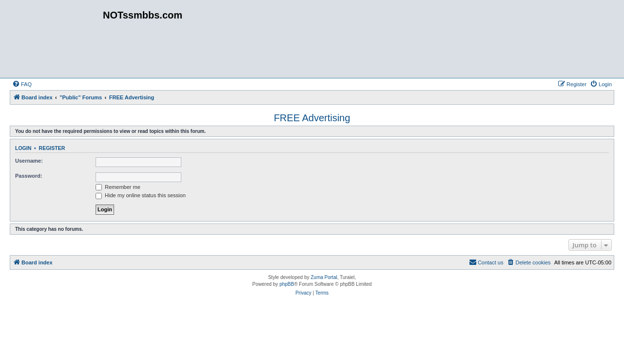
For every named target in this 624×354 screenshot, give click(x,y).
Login (23, 148)
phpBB (286, 284)
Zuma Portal (324, 277)
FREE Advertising (312, 117)
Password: (28, 176)
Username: (29, 161)
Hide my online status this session (141, 195)
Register (52, 148)
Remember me (118, 187)
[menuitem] (22, 84)
